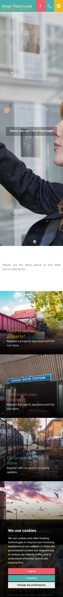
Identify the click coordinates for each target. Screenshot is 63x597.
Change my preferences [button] (31, 585)
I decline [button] (31, 578)
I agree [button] (31, 571)
